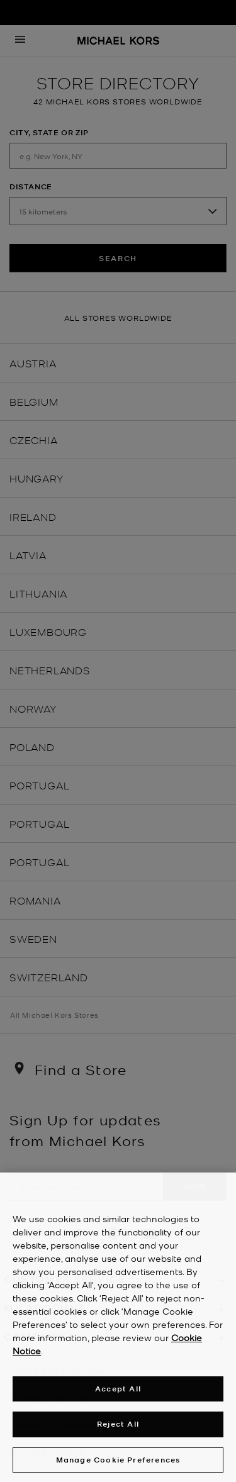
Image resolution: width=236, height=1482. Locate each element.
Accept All (118, 1392)
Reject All (118, 1427)
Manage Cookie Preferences (118, 1463)
